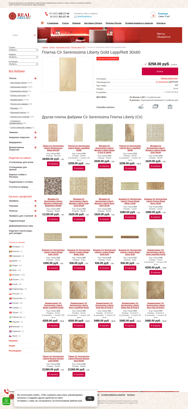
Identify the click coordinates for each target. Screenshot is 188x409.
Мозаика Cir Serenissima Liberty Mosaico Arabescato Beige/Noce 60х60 (53, 202)
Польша (15, 293)
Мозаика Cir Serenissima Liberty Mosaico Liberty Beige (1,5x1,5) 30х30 (104, 149)
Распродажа (15, 351)
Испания (16, 275)
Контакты (161, 23)
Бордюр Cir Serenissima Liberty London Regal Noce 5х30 (130, 252)
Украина (15, 322)
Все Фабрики (17, 71)
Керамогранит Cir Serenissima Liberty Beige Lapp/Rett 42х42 (53, 305)
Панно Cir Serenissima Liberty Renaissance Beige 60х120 (53, 148)
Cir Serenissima (162, 82)
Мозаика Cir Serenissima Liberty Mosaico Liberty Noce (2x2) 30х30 (104, 202)
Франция (16, 326)
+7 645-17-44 (59, 13)
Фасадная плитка (18, 112)
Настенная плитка (26, 39)
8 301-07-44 (59, 16)
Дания (15, 261)
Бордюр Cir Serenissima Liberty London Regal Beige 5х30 (79, 252)
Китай (14, 284)
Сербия (15, 308)
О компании (52, 23)
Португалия (17, 298)
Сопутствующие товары (21, 127)
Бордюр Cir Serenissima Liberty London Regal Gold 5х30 (104, 252)
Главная (45, 47)
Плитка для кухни (18, 95)
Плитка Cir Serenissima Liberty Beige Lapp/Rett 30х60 (79, 148)
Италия (15, 279)
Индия (15, 265)
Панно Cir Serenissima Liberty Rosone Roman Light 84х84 (53, 358)
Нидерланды (17, 289)
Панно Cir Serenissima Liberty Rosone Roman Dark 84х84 (78, 358)
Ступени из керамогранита (15, 122)
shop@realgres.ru (83, 16)
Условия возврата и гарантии (139, 23)
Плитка (52, 47)
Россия (15, 303)
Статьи (65, 23)
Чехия (14, 336)
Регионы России (113, 23)
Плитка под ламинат (19, 104)
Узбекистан (17, 317)
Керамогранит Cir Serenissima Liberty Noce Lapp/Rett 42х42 (79, 305)
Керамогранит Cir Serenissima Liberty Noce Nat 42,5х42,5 (156, 305)
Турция (15, 312)
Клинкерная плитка (18, 91)
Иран (14, 270)
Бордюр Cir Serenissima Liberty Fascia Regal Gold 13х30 (53, 252)
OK (89, 398)
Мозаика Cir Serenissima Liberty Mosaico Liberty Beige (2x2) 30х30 (156, 149)
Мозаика (14, 108)
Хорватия (16, 331)
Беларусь (16, 246)
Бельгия (15, 251)
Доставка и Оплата (93, 23)
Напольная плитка (18, 87)
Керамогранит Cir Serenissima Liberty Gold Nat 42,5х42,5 (104, 305)
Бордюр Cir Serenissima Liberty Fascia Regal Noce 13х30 (155, 201)
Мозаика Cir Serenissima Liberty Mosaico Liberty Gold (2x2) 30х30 (79, 202)
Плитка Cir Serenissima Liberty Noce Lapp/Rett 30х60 (130, 148)
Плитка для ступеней (19, 117)
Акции (12, 346)
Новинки (76, 23)
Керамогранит (16, 100)
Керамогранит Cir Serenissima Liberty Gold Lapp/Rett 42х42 (155, 252)
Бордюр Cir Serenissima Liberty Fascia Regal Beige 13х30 (130, 201)
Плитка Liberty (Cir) (78, 47)
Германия (16, 256)
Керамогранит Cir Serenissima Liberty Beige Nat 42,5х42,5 (130, 305)
